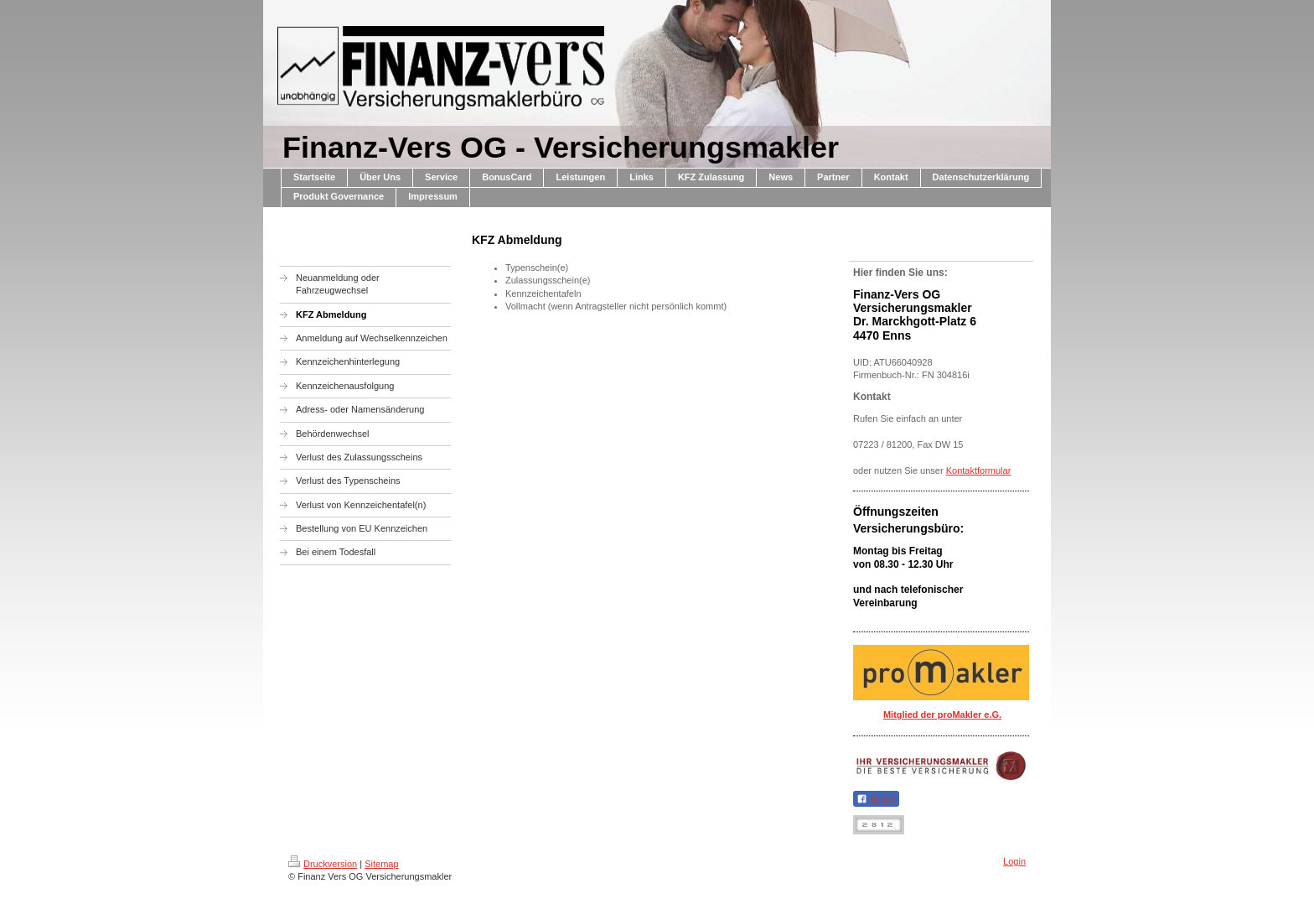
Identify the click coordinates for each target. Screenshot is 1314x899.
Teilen (876, 799)
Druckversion (322, 864)
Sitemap (381, 864)
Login (1014, 861)
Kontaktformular (978, 470)
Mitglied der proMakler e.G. (942, 714)
